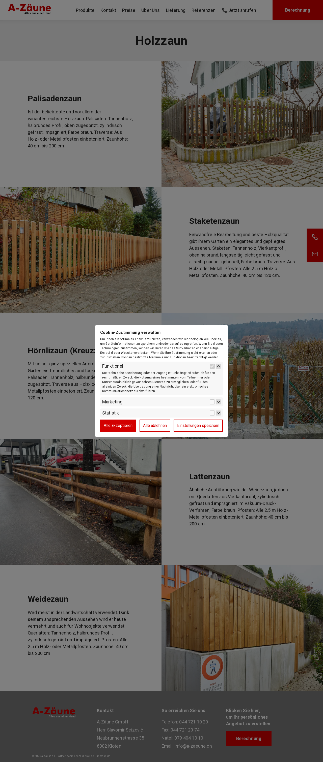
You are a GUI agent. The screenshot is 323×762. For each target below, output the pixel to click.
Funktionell (113, 366)
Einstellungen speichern (198, 425)
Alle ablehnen (155, 425)
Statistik (110, 413)
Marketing (112, 401)
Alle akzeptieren (118, 425)
